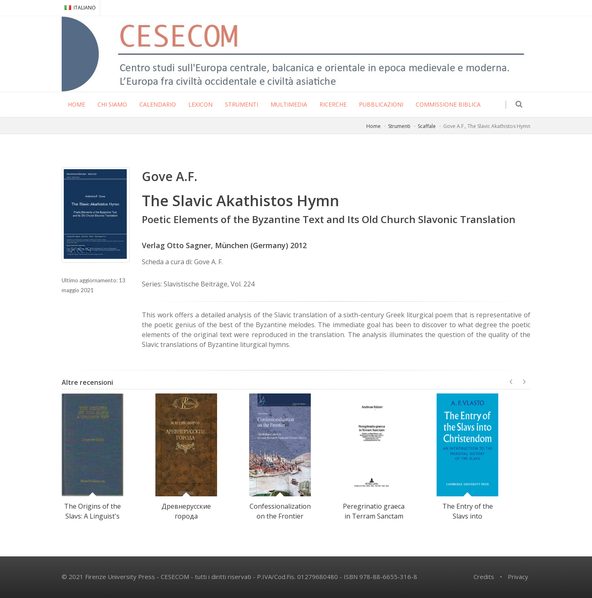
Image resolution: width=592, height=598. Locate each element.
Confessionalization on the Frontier (280, 511)
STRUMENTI (241, 104)
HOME (76, 104)
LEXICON (200, 104)
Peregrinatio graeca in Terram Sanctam (374, 511)
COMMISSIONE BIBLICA (448, 104)
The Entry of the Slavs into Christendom (467, 516)
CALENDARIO (157, 104)
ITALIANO (80, 7)
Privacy (518, 576)
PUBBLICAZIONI (381, 104)
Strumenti (399, 126)
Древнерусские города (186, 511)
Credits (484, 576)
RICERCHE (333, 104)
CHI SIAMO (112, 104)
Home (373, 126)
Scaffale (427, 126)
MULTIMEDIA (289, 104)
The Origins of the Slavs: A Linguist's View (92, 516)
